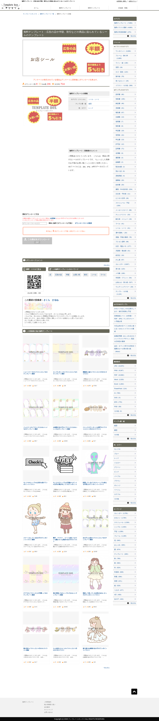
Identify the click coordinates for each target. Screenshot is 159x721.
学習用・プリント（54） (124, 278)
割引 (85, 275)
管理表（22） (120, 135)
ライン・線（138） (122, 63)
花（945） (117, 540)
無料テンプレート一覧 (47, 14)
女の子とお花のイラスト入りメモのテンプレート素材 (95, 538)
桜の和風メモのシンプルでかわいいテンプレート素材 (65, 594)
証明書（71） (120, 148)
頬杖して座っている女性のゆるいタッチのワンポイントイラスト (95, 594)
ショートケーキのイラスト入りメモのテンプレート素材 (35, 372)
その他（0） (118, 411)
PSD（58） (118, 406)
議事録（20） (120, 180)
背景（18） (119, 67)
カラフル (117, 494)
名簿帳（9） (120, 153)
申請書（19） (120, 130)
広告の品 (58, 275)
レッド (91, 108)
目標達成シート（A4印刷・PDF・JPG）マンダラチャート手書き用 (124, 318)
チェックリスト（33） (123, 214)
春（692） (117, 563)
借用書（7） (120, 121)
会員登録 (52, 218)
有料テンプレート (94, 8)
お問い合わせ (48, 712)
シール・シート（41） (123, 228)
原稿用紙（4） (121, 176)
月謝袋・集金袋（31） (123, 251)
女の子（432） (119, 599)
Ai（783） (117, 393)
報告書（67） (120, 112)
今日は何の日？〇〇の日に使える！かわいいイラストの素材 (124, 328)
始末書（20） (120, 185)
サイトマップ (48, 710)
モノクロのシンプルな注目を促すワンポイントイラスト (35, 483)
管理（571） (118, 581)
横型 (115, 430)
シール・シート (94, 99)
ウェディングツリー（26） (125, 287)
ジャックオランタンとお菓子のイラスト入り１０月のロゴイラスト (95, 428)
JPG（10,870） (119, 366)
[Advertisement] (10, 82)
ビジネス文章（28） (123, 198)
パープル (117, 476)
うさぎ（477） (119, 590)
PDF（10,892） (119, 375)
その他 (116, 435)
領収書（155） (121, 99)
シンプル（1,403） (120, 527)
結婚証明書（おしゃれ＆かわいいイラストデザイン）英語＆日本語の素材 (124, 338)
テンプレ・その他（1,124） (122, 293)
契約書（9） (120, 126)
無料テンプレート (65, 8)
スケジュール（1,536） (122, 522)
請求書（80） (120, 94)
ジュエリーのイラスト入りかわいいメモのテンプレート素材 (35, 428)
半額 (67, 275)
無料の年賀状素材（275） (123, 32)
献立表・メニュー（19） (124, 219)
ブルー (116, 454)
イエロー (117, 463)
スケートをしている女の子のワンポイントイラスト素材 (35, 538)
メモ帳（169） (121, 273)
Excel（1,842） (119, 384)
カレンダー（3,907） (123, 264)
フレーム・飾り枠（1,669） (122, 57)
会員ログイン (133, 1)
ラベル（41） (120, 224)
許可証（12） (120, 144)
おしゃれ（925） (120, 545)
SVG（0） (117, 397)
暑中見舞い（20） (122, 233)
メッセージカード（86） (124, 210)
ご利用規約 (47, 702)
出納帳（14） (120, 117)
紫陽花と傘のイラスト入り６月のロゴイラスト (95, 372)
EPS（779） (118, 402)
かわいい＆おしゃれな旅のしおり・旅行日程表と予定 (124, 310)
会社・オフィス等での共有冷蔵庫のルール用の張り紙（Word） (124, 348)
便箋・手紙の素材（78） (124, 237)
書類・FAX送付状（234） (124, 189)
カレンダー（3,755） (121, 513)
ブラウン (117, 481)
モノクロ (117, 449)
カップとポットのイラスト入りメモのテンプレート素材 (65, 372)
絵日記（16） (120, 255)
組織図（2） (120, 162)
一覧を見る (106, 265)
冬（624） (117, 567)
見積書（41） (120, 108)
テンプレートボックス (30, 14)
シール (94, 275)
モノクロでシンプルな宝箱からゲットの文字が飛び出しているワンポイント (65, 483)
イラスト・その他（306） (125, 85)
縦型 (90, 104)
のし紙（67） (120, 260)
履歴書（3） (120, 158)
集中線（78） (120, 76)
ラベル (103, 275)
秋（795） (117, 558)
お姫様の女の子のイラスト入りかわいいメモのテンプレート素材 (65, 428)
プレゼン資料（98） (123, 242)
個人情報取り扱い (49, 704)
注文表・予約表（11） (123, 194)
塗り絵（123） (121, 269)
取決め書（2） (121, 167)
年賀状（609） (119, 572)
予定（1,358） (119, 531)
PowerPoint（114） (121, 388)
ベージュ (117, 490)
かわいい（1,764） (120, 518)
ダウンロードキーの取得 (83, 223)
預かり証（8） (121, 171)
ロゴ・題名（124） (122, 72)
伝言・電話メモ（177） (124, 246)
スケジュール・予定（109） (122, 204)
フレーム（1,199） (120, 536)
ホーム (36, 8)
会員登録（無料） (122, 1)
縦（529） (117, 585)
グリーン (117, 467)
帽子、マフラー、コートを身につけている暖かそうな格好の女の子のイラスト (65, 539)
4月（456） (118, 595)
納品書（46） (120, 103)
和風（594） (118, 577)
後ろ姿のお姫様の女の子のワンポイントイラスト (95, 649)
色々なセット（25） (123, 81)
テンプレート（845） (121, 554)
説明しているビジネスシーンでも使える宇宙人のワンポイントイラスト (95, 483)
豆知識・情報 (122, 8)
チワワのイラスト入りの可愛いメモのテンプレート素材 (35, 594)
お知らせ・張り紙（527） (125, 282)
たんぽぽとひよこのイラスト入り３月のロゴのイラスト (65, 649)
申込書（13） (120, 139)
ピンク (116, 472)
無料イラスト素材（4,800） (123, 27)
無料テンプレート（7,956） (123, 23)
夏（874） (117, 549)
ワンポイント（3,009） (124, 51)
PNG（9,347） (119, 370)
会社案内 (47, 707)
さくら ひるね (51, 300)
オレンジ (117, 485)
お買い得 (76, 275)
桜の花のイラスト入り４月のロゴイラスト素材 (35, 649)
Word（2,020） (119, 379)
